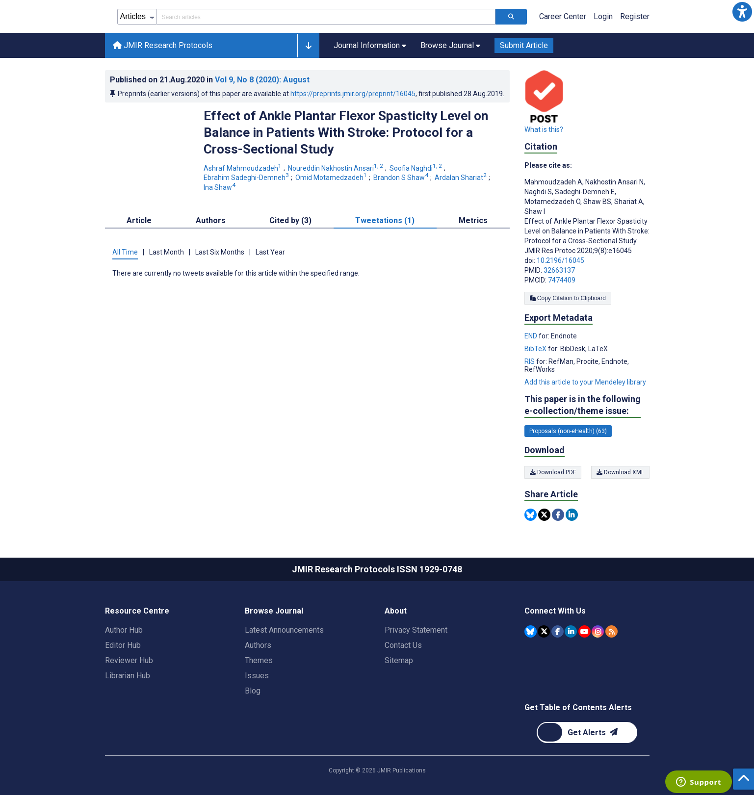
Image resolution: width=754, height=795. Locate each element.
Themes (259, 660)
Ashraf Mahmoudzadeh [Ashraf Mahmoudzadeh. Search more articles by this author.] (243, 168)
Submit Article (524, 45)
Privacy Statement (416, 630)
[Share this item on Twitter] (544, 515)
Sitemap (399, 660)
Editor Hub (123, 645)
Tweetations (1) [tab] (385, 220)
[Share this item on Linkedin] (572, 515)
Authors (258, 645)
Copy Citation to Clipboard (568, 298)
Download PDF (553, 472)
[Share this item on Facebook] (558, 515)
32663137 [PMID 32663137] (559, 270)
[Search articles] (511, 17)
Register (635, 16)
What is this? (543, 129)
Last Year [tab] (270, 252)
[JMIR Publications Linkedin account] (571, 631)
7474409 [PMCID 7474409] (561, 280)
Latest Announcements (284, 630)
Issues (257, 675)
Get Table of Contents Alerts (578, 707)
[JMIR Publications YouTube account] (584, 631)
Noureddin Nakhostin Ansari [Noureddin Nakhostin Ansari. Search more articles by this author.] (336, 168)
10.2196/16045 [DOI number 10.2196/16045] (560, 260)
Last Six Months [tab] (219, 252)
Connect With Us (555, 610)
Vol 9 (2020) (262, 79)
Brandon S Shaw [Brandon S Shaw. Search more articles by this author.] (401, 177)
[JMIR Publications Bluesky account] (530, 631)
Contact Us (403, 645)
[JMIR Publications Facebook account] (557, 631)
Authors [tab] (211, 220)
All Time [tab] (125, 252)
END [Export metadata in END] (531, 336)
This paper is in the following (582, 405)
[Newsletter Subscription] (587, 732)
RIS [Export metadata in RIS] (530, 361)
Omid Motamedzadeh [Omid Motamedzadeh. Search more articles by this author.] (331, 177)
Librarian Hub (127, 675)
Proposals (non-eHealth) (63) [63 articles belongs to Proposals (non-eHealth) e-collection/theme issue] (568, 431)
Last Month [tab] (166, 252)
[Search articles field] (325, 17)
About (396, 610)
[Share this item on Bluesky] (530, 515)
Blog (252, 690)
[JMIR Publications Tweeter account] (544, 631)
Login (603, 16)
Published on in (210, 79)
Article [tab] (139, 220)
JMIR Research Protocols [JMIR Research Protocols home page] (162, 45)
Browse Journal (274, 610)
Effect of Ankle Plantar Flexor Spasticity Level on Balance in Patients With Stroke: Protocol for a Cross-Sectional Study (346, 132)
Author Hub (124, 630)
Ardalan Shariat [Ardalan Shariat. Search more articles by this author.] (461, 177)
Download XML (620, 472)
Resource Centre (137, 610)
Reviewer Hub (129, 660)
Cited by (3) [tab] (290, 220)
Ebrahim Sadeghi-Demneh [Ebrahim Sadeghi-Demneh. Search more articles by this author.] (247, 177)
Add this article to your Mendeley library (585, 382)
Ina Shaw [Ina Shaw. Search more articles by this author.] (220, 187)
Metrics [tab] (473, 220)
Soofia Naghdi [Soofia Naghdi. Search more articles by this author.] (416, 168)
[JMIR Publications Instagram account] (598, 631)
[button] (742, 12)
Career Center (562, 16)
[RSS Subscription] (611, 631)
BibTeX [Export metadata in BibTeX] (536, 349)
